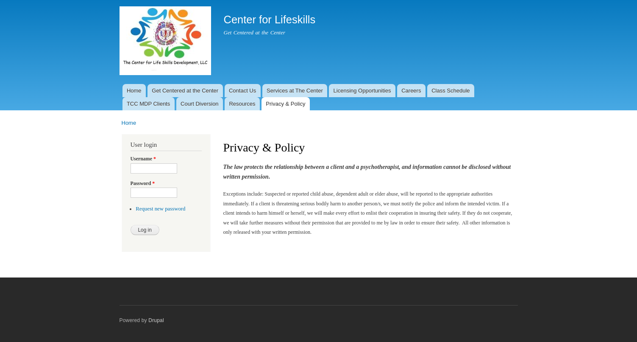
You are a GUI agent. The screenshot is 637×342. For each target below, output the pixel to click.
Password (143, 183)
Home (134, 90)
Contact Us (242, 90)
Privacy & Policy (285, 104)
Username (143, 159)
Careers (411, 90)
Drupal (156, 320)
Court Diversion (200, 104)
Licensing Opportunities (362, 90)
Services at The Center (295, 90)
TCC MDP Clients (148, 104)
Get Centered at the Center (185, 90)
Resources (242, 104)
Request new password (160, 209)
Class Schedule (450, 90)
